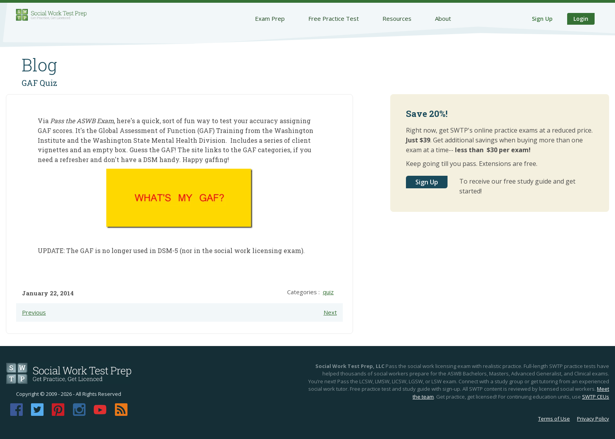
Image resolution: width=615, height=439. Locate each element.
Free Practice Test (333, 18)
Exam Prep (270, 18)
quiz (328, 292)
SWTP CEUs (595, 396)
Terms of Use (554, 418)
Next (330, 312)
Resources (396, 18)
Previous (34, 312)
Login (580, 18)
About (443, 18)
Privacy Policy (593, 418)
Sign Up (542, 18)
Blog (39, 64)
